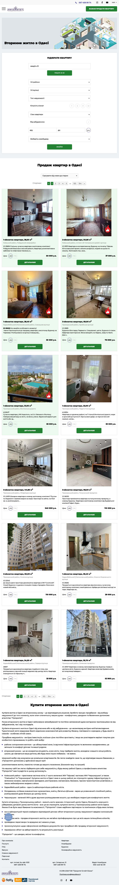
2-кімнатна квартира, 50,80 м (76, 239)
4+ (88, 106)
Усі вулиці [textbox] (34, 90)
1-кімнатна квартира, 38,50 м (17, 239)
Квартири (65, 841)
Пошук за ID (60, 73)
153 (74, 183)
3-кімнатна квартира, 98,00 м (76, 489)
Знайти (59, 147)
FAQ (3, 847)
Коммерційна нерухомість (71, 850)
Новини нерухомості (10, 853)
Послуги (5, 844)
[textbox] (59, 139)
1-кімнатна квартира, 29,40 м (76, 574)
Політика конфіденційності (70, 874)
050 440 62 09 (99, 865)
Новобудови (66, 844)
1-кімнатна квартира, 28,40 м (17, 321)
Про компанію (7, 841)
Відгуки (5, 850)
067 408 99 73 (59, 865)
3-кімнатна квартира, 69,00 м (76, 321)
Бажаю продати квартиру (101, 9)
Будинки (64, 847)
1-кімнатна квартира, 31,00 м (17, 405)
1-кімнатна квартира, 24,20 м (17, 660)
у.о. (88, 130)
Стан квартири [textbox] (36, 114)
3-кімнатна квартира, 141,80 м (18, 489)
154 (80, 183)
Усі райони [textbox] (35, 82)
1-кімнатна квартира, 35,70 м (76, 660)
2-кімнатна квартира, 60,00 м (18, 574)
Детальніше (30, 262)
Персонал (6, 856)
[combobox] (59, 82)
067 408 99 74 (85, 2)
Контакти (5, 859)
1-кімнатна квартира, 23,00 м (76, 405)
